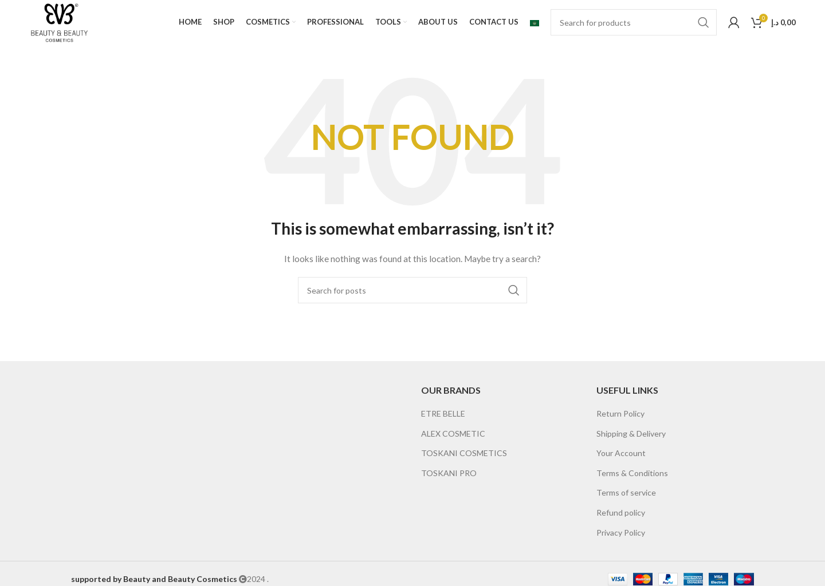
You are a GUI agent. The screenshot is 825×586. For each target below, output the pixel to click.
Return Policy (620, 414)
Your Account (621, 454)
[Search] (634, 23)
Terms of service (626, 493)
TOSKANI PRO (449, 473)
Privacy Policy (620, 533)
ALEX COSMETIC (453, 434)
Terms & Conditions (632, 473)
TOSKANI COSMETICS (464, 454)
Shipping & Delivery (631, 434)
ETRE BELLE (443, 414)
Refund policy (620, 513)
